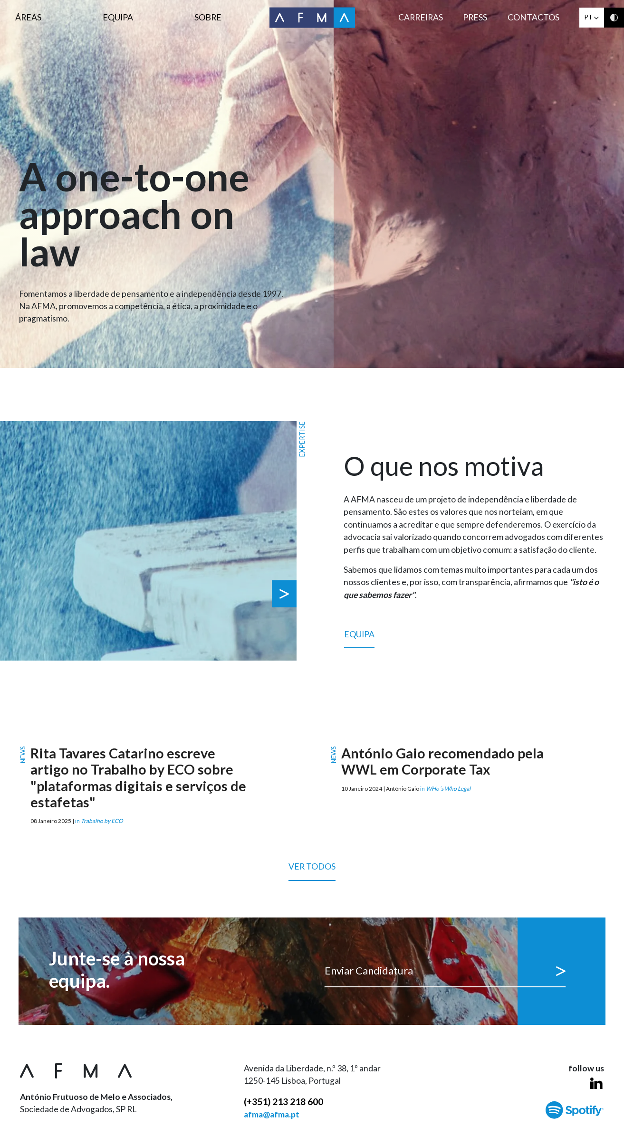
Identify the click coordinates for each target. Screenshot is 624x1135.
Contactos (533, 17)
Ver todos (312, 871)
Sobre (207, 17)
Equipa (118, 17)
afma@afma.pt (271, 1114)
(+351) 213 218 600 (283, 1101)
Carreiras (420, 17)
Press (475, 17)
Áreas (28, 17)
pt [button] (592, 17)
